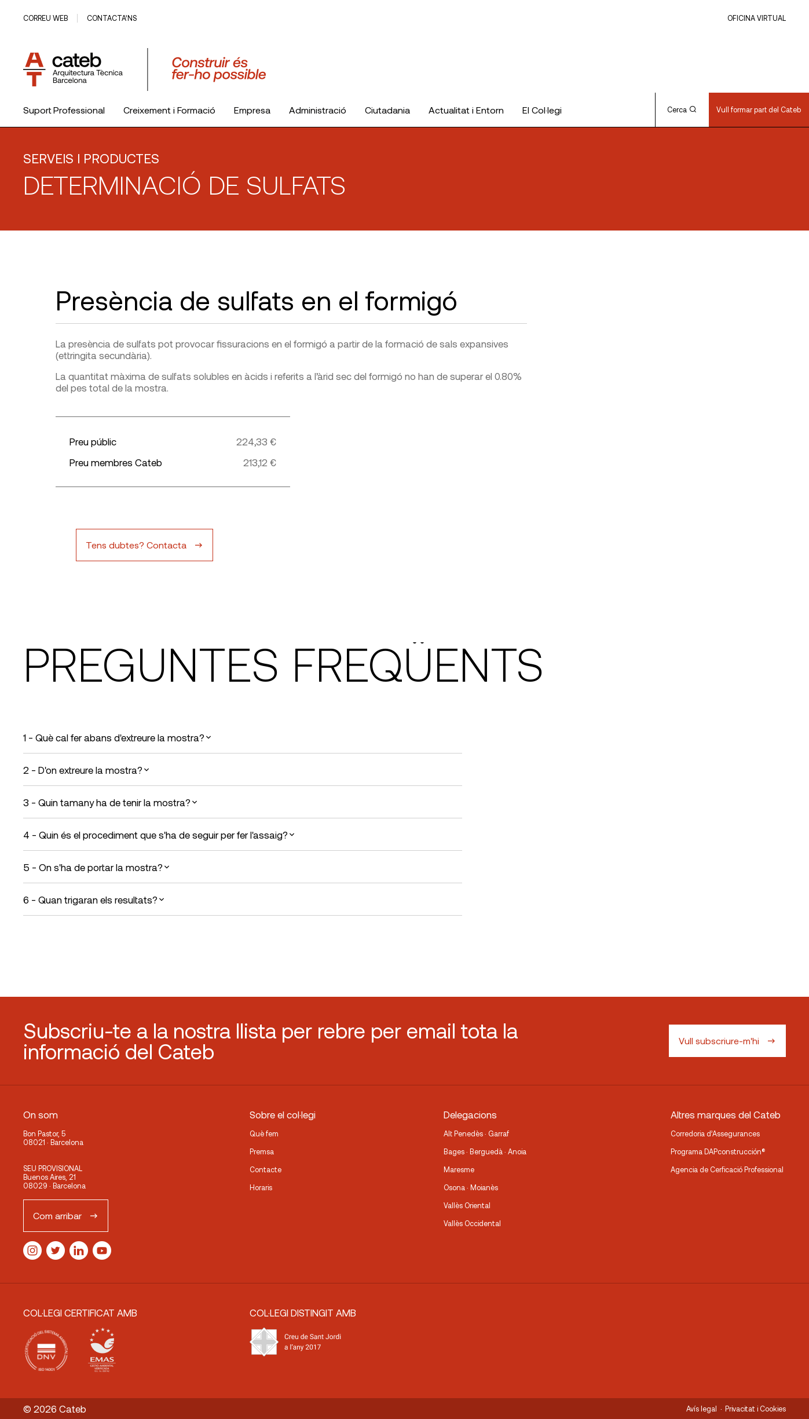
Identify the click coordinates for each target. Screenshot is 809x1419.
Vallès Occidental (472, 1223)
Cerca (682, 109)
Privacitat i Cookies (755, 1409)
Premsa (262, 1151)
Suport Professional (64, 109)
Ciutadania (387, 109)
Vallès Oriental (467, 1205)
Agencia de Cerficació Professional (727, 1169)
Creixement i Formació (169, 109)
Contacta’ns (112, 18)
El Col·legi (542, 109)
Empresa (252, 109)
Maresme (459, 1169)
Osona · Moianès (471, 1187)
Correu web (45, 18)
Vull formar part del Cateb (758, 109)
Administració (317, 109)
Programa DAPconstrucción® (718, 1151)
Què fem (264, 1133)
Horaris (261, 1187)
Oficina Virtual (756, 18)
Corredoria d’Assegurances (715, 1133)
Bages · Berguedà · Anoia (485, 1151)
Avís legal (701, 1409)
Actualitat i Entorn (466, 109)
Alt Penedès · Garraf (476, 1133)
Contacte (265, 1169)
